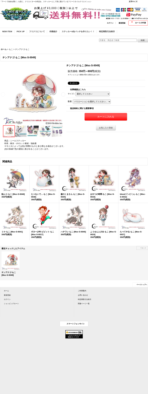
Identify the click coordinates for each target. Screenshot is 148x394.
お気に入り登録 (106, 128)
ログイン (110, 23)
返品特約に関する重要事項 (82, 108)
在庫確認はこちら (78, 89)
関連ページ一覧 (84, 303)
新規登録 (122, 23)
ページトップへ (142, 284)
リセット (143, 248)
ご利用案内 (82, 291)
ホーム (6, 291)
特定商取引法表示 (84, 299)
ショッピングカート (11, 303)
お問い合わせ (83, 295)
